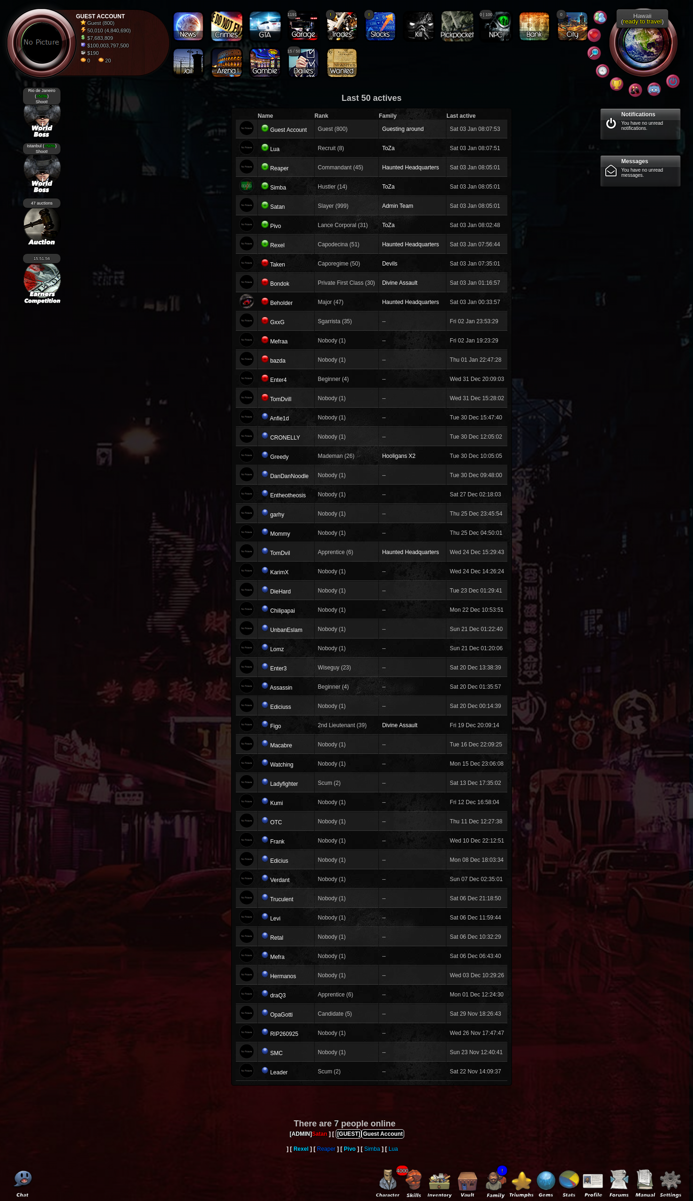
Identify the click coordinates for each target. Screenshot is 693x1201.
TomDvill (280, 399)
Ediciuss (280, 707)
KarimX (279, 572)
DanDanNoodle (289, 476)
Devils (390, 263)
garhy (277, 514)
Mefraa (278, 341)
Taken (277, 264)
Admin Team (397, 206)
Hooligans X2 (398, 456)
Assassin (281, 687)
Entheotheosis (288, 495)
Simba (278, 187)
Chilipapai (282, 611)
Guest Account (288, 130)
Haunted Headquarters (410, 167)
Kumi (276, 803)
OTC (276, 822)
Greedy (279, 457)
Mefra (277, 957)
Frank (277, 841)
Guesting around (403, 129)
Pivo (275, 226)
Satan (277, 207)
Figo (275, 726)
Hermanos (283, 976)
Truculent (282, 899)
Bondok (279, 284)
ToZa (388, 148)
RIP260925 (284, 1034)
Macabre (281, 745)
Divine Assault (399, 283)
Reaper (279, 168)
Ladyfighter (284, 784)
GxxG (277, 322)
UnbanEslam (286, 630)
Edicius (279, 861)
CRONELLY (285, 437)
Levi (275, 918)
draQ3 (278, 995)
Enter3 (278, 668)
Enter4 (278, 380)
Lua (274, 149)
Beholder (281, 303)
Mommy (280, 534)
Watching (282, 764)
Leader (278, 1072)
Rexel (277, 245)
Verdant (279, 880)
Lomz (277, 649)
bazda (278, 360)
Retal (276, 938)
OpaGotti (281, 1014)
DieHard (280, 591)
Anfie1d (279, 418)
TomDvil (280, 553)
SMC (276, 1053)
